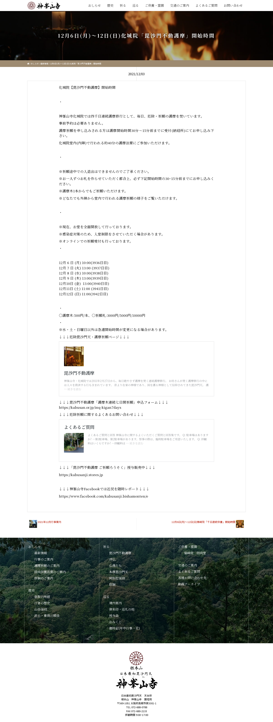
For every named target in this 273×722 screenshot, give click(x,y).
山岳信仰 (40, 609)
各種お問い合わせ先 (192, 578)
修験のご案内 (43, 578)
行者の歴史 (42, 603)
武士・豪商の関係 (46, 615)
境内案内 (115, 603)
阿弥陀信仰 (117, 578)
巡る (135, 5)
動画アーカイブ (189, 584)
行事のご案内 (43, 559)
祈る (123, 5)
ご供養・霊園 (154, 5)
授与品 (114, 615)
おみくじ (115, 622)
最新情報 (44, 63)
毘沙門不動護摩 (120, 553)
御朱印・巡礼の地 (121, 609)
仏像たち (115, 565)
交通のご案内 (179, 5)
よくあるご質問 (206, 5)
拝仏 (112, 559)
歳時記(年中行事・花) (124, 628)
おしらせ (94, 5)
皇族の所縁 (42, 596)
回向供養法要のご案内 (50, 572)
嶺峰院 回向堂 (195, 553)
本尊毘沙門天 (118, 572)
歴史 (110, 5)
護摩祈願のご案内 (46, 565)
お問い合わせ (233, 5)
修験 (112, 584)
